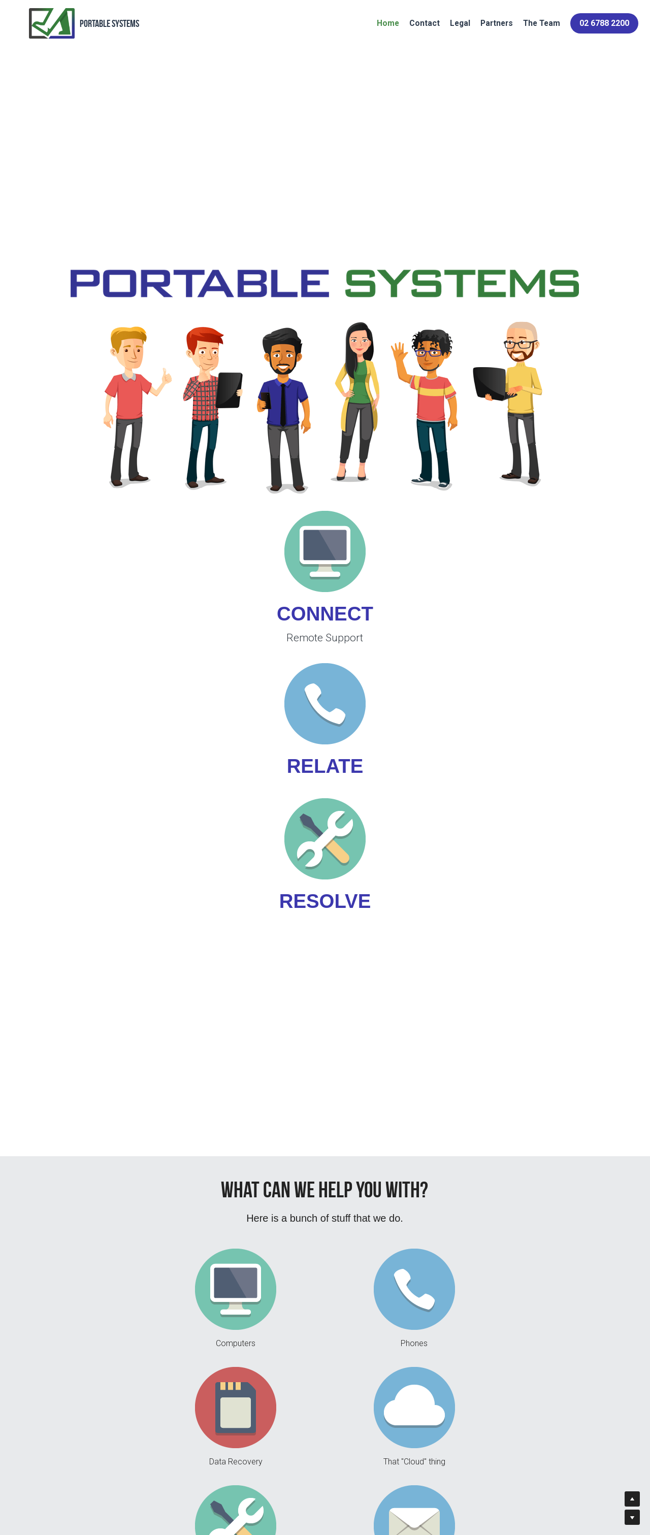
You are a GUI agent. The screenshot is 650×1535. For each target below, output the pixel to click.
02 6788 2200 (593, 27)
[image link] (152, 678)
